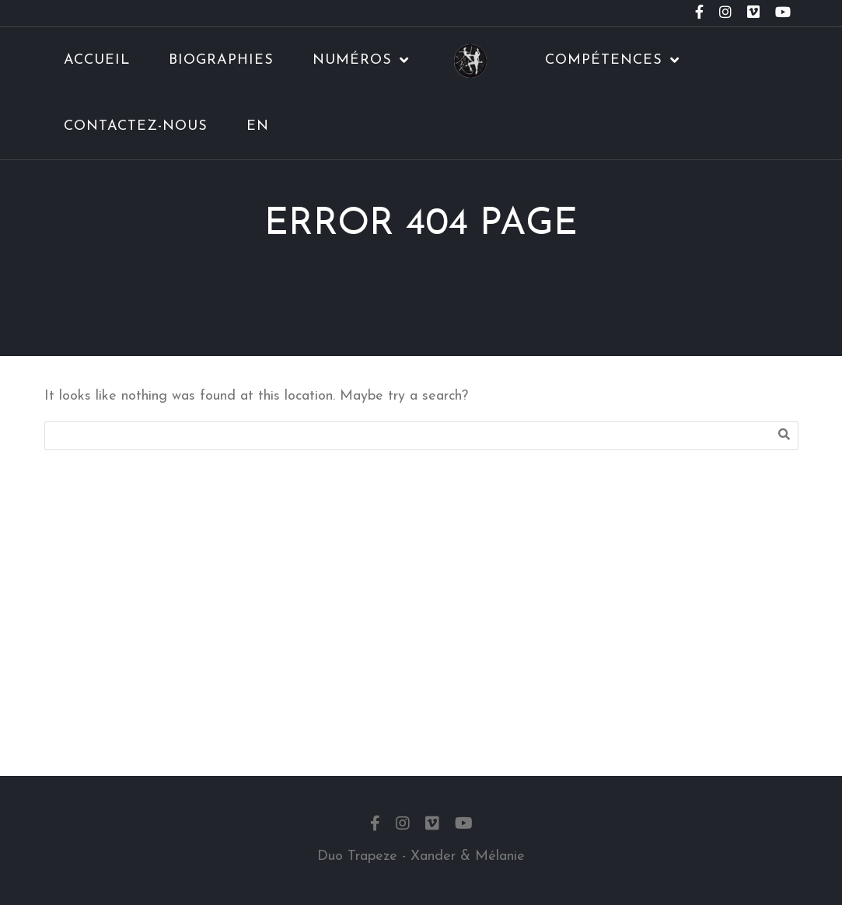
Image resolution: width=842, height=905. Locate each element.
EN (257, 126)
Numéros (352, 60)
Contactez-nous (136, 126)
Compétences (603, 60)
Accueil (97, 60)
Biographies (221, 60)
